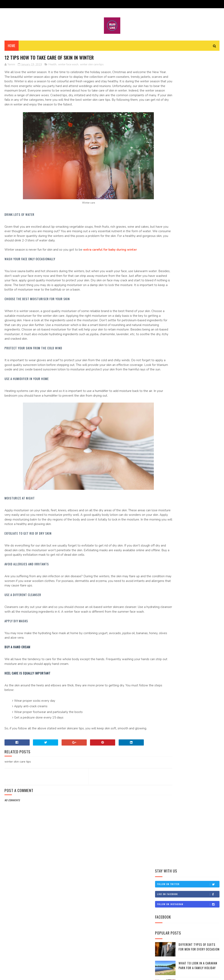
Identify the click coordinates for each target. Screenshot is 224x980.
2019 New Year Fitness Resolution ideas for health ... (189, 372)
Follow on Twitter (188, 71)
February (170, 332)
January (169, 338)
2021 (163, 263)
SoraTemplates (24, 974)
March (168, 327)
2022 (163, 258)
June (166, 309)
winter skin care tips (92, 66)
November (170, 286)
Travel (162, 238)
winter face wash (68, 66)
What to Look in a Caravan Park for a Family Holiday (198, 152)
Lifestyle (163, 231)
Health (52, 66)
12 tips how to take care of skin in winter (186, 345)
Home (11, 47)
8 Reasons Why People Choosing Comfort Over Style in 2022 (196, 173)
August (169, 297)
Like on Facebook (188, 81)
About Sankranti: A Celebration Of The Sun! (189, 354)
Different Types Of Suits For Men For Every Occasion (199, 133)
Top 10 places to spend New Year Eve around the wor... (187, 363)
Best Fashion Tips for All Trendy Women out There (190, 381)
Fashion (162, 217)
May (166, 315)
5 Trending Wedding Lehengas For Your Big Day (198, 189)
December (170, 280)
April (167, 321)
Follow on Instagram (188, 91)
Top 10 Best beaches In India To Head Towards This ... (188, 390)
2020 (163, 269)
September (171, 292)
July (166, 303)
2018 (163, 400)
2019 (163, 275)
